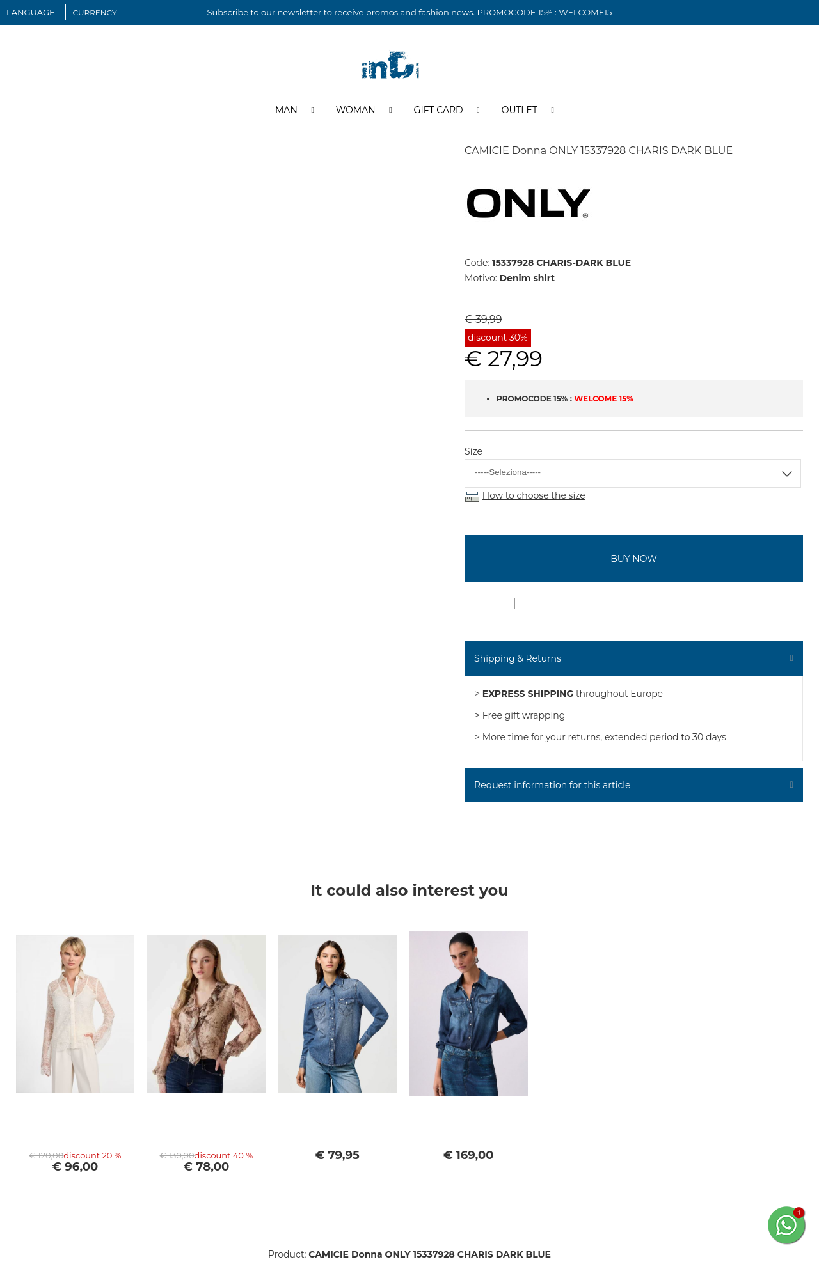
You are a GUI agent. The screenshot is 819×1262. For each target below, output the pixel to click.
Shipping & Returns (517, 658)
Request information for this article (552, 785)
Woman (356, 110)
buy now (633, 559)
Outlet (519, 110)
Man (286, 110)
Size (473, 452)
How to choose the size (533, 496)
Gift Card (438, 110)
